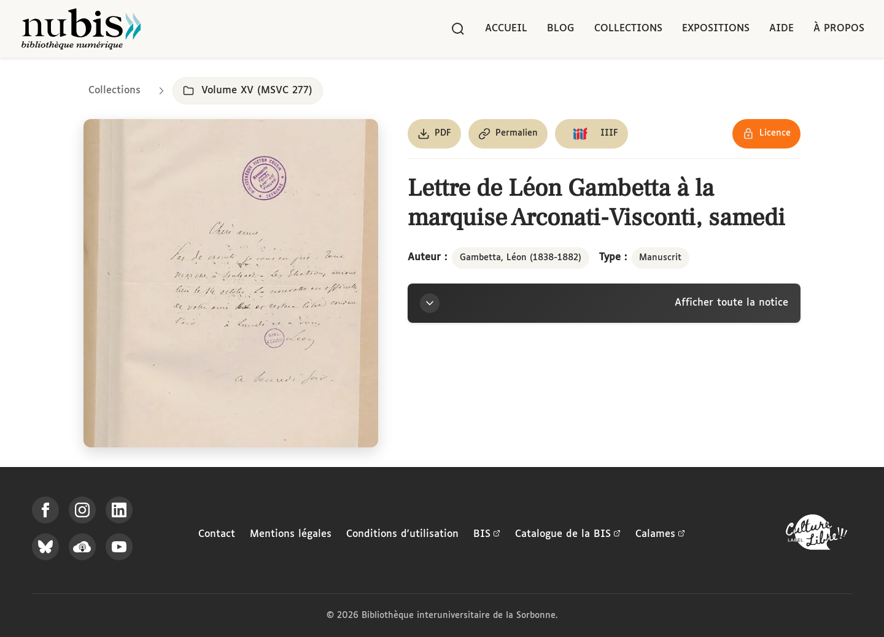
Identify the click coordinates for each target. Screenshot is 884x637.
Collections (628, 28)
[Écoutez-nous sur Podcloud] (82, 546)
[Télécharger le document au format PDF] (434, 134)
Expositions (716, 28)
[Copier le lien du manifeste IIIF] (591, 134)
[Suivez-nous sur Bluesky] (45, 546)
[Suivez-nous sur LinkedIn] (119, 509)
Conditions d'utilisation (402, 534)
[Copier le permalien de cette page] (508, 134)
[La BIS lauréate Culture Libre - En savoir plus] (816, 534)
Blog (561, 28)
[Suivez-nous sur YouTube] (119, 546)
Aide (781, 28)
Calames (660, 534)
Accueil (506, 28)
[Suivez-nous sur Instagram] (82, 509)
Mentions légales (291, 534)
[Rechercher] (458, 28)
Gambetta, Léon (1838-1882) (520, 257)
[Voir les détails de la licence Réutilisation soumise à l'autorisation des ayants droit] (766, 134)
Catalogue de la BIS (568, 534)
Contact (216, 534)
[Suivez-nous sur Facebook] (45, 509)
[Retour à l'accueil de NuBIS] (81, 28)
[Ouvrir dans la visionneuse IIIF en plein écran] (230, 283)
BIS (486, 534)
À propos (838, 28)
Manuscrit (660, 257)
